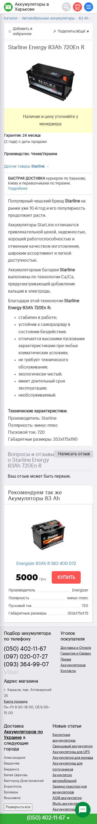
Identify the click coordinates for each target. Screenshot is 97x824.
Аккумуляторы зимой (70, 809)
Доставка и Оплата (76, 647)
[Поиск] (66, 6)
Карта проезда (15, 701)
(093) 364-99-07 (26, 664)
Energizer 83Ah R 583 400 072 (46, 564)
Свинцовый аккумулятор (73, 746)
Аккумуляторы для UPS (71, 752)
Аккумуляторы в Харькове (32, 6)
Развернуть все (18, 807)
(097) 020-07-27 (26, 657)
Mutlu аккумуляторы (69, 803)
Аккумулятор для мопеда (73, 757)
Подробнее (17, 188)
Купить (66, 577)
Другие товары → (26, 166)
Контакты (68, 671)
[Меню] (88, 6)
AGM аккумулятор (67, 798)
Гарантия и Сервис (76, 653)
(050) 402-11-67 (25, 649)
